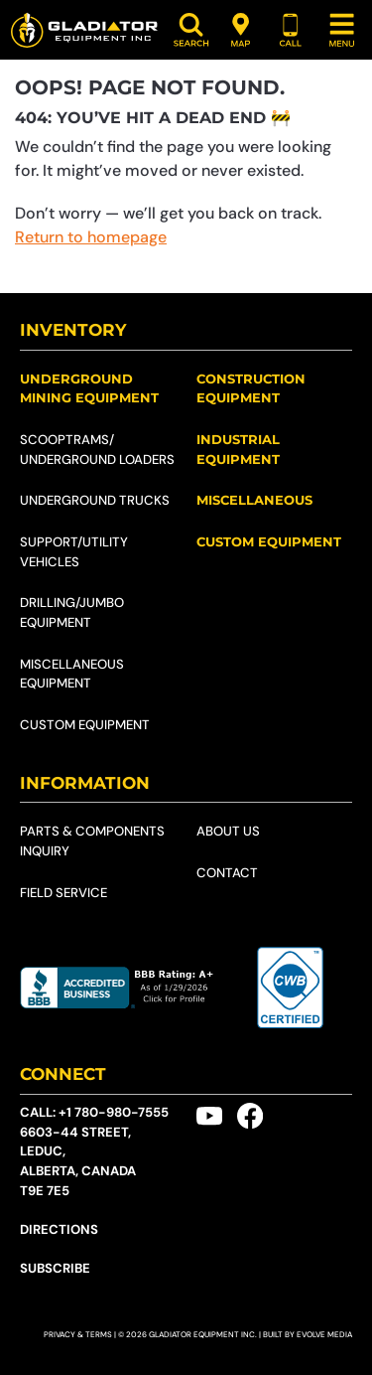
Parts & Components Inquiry (92, 841)
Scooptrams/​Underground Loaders (97, 449)
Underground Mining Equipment (89, 388)
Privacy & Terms (78, 1334)
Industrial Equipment (238, 449)
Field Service (63, 892)
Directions (59, 1229)
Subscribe (55, 1268)
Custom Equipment (85, 724)
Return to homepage (91, 237)
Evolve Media (324, 1334)
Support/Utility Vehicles (74, 552)
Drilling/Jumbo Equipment (72, 612)
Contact (227, 872)
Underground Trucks (95, 500)
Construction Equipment (251, 388)
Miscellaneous (254, 500)
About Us (228, 831)
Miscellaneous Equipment (72, 674)
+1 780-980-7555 (114, 1112)
